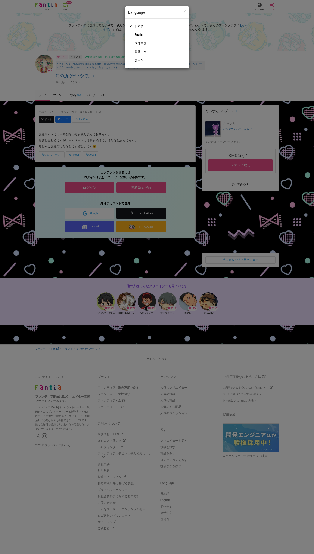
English (139, 34)
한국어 (139, 60)
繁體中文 (141, 51)
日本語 (139, 26)
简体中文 (141, 43)
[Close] (184, 11)
